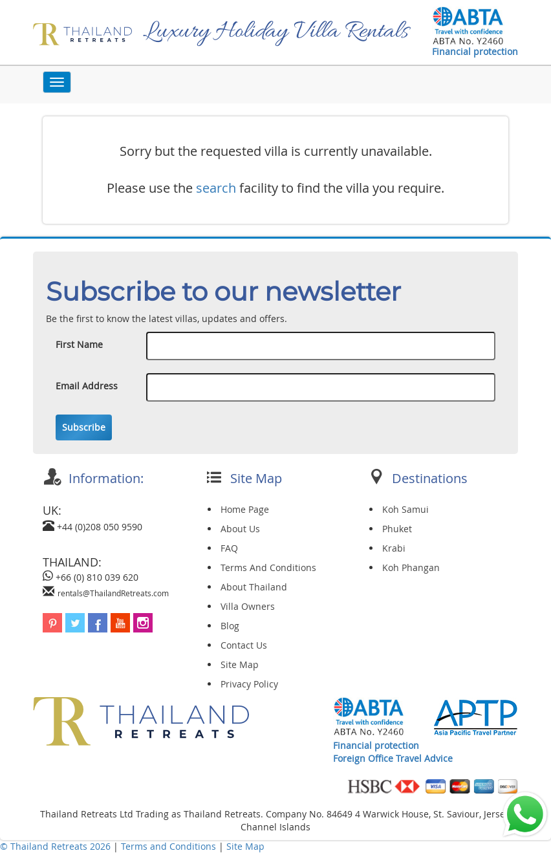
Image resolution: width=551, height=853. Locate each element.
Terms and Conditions (170, 846)
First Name (79, 344)
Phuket (397, 529)
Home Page (245, 509)
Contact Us (244, 645)
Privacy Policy (249, 684)
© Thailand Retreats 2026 (55, 846)
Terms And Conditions (268, 567)
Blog (230, 626)
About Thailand (254, 587)
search (216, 188)
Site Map (240, 664)
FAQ (229, 548)
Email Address (87, 386)
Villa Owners (248, 606)
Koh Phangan (411, 567)
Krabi (393, 548)
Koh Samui (405, 509)
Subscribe (83, 427)
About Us (240, 529)
